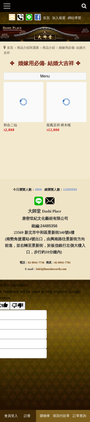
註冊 (27, 416)
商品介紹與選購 (28, 47)
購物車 (45, 416)
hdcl (39, 269)
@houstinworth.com (54, 269)
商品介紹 (48, 47)
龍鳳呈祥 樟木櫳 (59, 125)
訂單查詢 (79, 416)
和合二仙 (10, 125)
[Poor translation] (17, 306)
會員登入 (11, 416)
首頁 (10, 47)
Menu (45, 76)
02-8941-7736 (36, 262)
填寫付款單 (61, 416)
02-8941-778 (61, 262)
